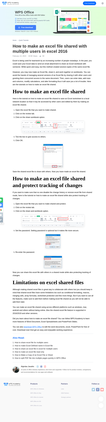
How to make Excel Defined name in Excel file (33, 346)
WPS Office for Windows (37, 389)
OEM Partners (65, 393)
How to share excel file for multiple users (30, 343)
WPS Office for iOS (35, 401)
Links (62, 389)
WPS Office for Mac (35, 393)
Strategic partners (66, 397)
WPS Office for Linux (36, 405)
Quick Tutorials (24, 40)
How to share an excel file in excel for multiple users (35, 349)
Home (14, 40)
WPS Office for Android (36, 397)
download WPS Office (33, 327)
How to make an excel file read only (28, 352)
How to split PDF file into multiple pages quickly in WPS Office (39, 358)
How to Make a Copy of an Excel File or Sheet (33, 355)
